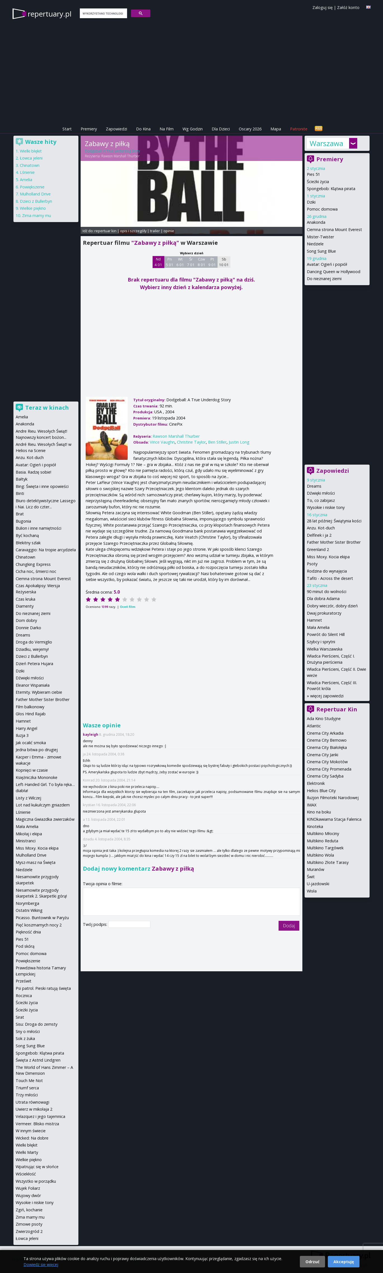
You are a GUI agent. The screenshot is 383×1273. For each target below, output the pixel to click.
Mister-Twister (320, 236)
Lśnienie (27, 172)
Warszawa (326, 143)
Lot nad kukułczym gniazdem (43, 805)
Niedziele (315, 243)
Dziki (311, 202)
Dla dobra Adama (323, 598)
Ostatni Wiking (29, 910)
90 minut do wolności (326, 591)
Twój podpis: (95, 924)
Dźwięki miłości (321, 493)
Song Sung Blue (321, 251)
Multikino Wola (320, 855)
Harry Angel (26, 728)
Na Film (167, 129)
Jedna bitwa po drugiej (37, 749)
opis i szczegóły (133, 230)
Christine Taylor (191, 442)
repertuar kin (105, 230)
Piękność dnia (28, 932)
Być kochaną (27, 535)
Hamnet (314, 620)
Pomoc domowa (322, 209)
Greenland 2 (318, 549)
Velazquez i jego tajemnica (40, 1116)
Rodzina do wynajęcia (327, 571)
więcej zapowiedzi (327, 695)
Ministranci (26, 840)
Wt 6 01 (180, 262)
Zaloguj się (322, 7)
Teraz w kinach (47, 407)
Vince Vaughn (162, 442)
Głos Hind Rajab (31, 713)
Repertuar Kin (336, 709)
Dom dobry (26, 620)
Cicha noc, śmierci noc (36, 571)
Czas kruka (25, 599)
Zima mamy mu (36, 215)
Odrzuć (312, 1261)
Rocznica (24, 995)
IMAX (311, 805)
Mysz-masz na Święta (35, 862)
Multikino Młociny (323, 833)
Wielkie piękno (33, 208)
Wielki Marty (27, 1152)
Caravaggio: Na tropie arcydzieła (46, 549)
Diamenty (25, 606)
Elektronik (316, 783)
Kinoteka (315, 826)
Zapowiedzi (116, 129)
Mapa (275, 129)
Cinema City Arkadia (325, 733)
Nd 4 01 (158, 262)
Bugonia (23, 521)
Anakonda (316, 222)
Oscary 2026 (250, 129)
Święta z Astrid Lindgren (38, 1060)
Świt (311, 876)
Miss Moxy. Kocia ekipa (328, 556)
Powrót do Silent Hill (326, 634)
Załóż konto (348, 7)
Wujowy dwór (28, 1195)
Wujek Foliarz (28, 1188)
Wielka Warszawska (324, 649)
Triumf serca (27, 1087)
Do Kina (143, 129)
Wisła (312, 891)
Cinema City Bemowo (327, 740)
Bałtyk (21, 479)
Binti (20, 493)
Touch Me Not (29, 1080)
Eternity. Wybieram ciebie (39, 692)
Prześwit (23, 981)
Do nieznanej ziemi (324, 278)
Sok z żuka (25, 1038)
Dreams (314, 486)
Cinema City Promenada (329, 769)
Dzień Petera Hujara (34, 663)
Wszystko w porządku (36, 1181)
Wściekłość (26, 1174)
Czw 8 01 (201, 262)
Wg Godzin (193, 129)
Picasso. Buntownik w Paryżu (42, 917)
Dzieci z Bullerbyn (36, 201)
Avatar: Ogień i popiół (327, 264)
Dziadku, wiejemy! (32, 649)
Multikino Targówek (325, 847)
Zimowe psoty (29, 1224)
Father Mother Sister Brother (334, 542)
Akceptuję (343, 1261)
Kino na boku (319, 812)
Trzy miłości (27, 1094)
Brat (20, 513)
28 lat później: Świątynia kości (334, 521)
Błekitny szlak (28, 542)
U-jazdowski (318, 883)
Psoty (312, 563)
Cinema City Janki (322, 754)
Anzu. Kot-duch (321, 528)
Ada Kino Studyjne (324, 718)
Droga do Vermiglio (34, 642)
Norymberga (27, 903)
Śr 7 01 (191, 262)
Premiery (89, 129)
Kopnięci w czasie (32, 770)
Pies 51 (313, 174)
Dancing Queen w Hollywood (333, 271)
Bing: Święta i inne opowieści (42, 486)
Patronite (298, 129)
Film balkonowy (30, 706)
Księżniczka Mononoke (36, 777)
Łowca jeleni (31, 158)
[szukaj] (103, 13)
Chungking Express (33, 564)
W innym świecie (31, 1130)
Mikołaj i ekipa (29, 833)
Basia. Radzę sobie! (33, 472)
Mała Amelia (318, 627)
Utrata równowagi (32, 1102)
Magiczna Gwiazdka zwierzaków (45, 819)
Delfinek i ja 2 (319, 535)
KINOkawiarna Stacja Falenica (334, 819)
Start (67, 129)
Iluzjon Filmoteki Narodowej (333, 797)
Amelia (26, 179)
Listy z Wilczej (28, 798)
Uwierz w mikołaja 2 (34, 1109)
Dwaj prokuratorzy (324, 613)
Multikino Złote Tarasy (328, 862)
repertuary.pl (49, 14)
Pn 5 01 (169, 262)
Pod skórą (25, 946)
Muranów (315, 869)
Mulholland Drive (35, 194)
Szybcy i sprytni (321, 641)
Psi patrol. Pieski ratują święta (43, 988)
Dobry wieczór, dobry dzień (332, 605)
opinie (169, 230)
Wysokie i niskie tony (326, 507)
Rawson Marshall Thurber (120, 156)
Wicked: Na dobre (32, 1138)
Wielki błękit (31, 151)
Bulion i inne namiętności (38, 528)
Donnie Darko (28, 627)
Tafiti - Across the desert (330, 578)
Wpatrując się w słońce (37, 1166)
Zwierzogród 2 (29, 1231)
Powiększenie (32, 187)
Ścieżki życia (318, 181)
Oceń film (127, 607)
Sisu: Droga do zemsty (36, 1024)
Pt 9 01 (212, 262)
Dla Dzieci (221, 129)
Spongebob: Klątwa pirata (331, 188)
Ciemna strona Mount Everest (334, 229)
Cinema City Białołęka (327, 747)
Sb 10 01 (224, 262)
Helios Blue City (321, 790)
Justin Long (239, 442)
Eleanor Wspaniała (33, 685)
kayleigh (90, 734)
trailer (155, 230)
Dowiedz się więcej (41, 1264)
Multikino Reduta (322, 840)
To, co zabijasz (321, 500)
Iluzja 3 (22, 735)
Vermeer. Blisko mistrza (37, 1123)
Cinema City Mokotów (327, 761)
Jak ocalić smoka (31, 742)
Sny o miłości (28, 1031)
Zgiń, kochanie (29, 1209)
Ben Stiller (217, 442)
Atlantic (314, 725)
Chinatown (29, 165)
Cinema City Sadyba (325, 776)
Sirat (20, 1017)
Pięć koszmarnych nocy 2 (39, 925)
